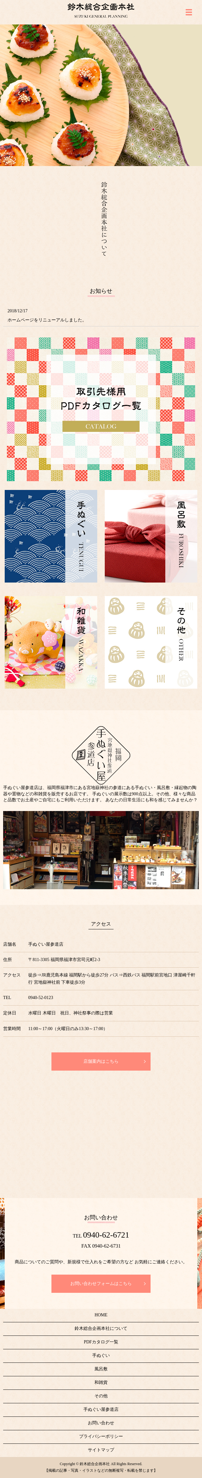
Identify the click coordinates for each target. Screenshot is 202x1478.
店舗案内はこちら (101, 1061)
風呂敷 (101, 1369)
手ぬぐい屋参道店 (101, 1409)
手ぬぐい (101, 1355)
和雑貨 (101, 1382)
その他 (101, 1396)
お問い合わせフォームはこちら (101, 1283)
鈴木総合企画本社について (101, 1328)
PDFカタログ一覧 (101, 1342)
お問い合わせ (101, 1423)
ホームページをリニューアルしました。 (47, 320)
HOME (100, 1315)
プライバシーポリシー (101, 1436)
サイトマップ (101, 1450)
